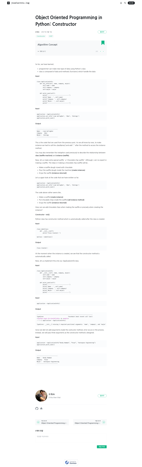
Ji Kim (37, 32)
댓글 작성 (102, 446)
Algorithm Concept (47, 45)
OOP (50, 36)
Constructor (41, 36)
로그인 (131, 3)
